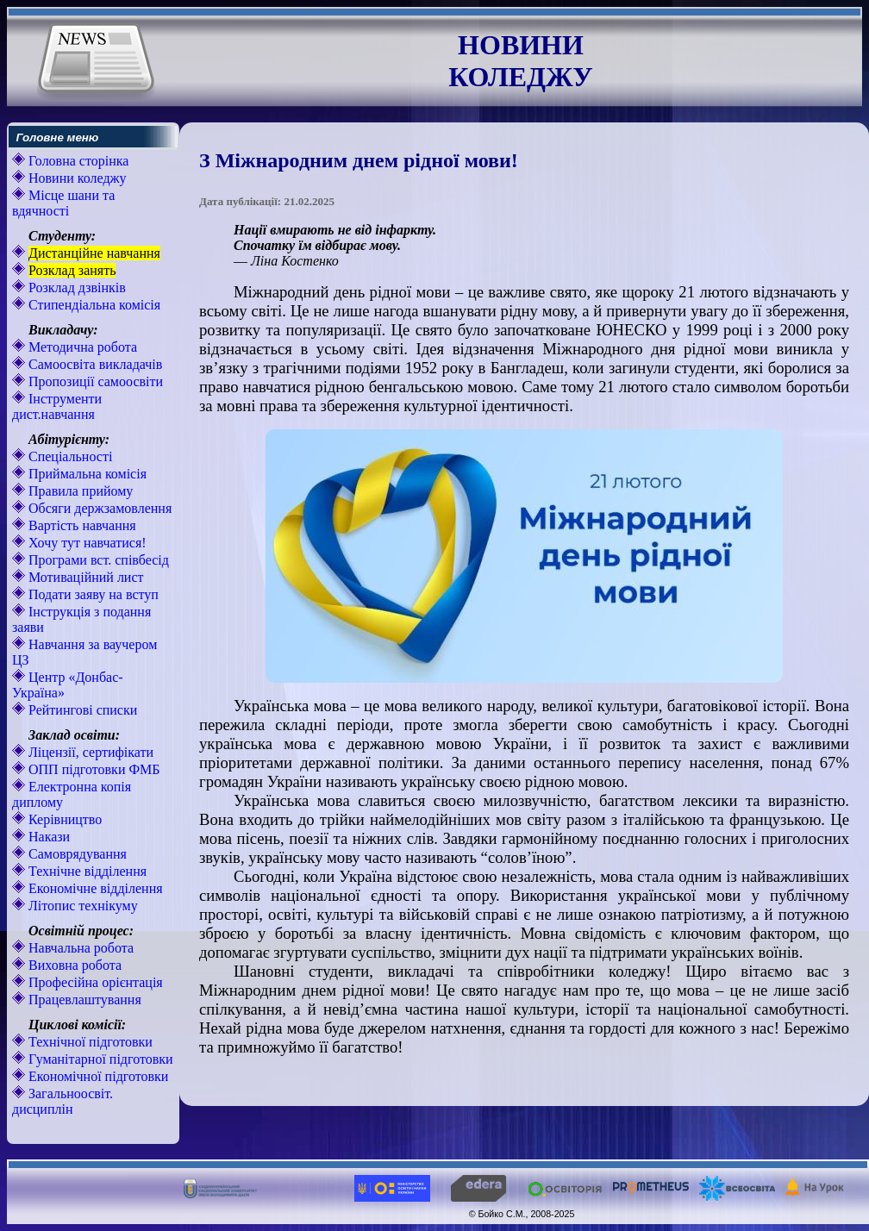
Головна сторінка (76, 160)
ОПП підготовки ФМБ (92, 769)
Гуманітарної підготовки (99, 1059)
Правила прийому (79, 491)
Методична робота (81, 347)
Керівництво (63, 819)
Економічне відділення (94, 888)
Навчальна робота (79, 947)
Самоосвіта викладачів (93, 364)
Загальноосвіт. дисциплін (62, 1101)
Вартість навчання (80, 525)
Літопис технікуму (81, 905)
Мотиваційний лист (84, 577)
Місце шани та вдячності (63, 203)
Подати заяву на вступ (92, 594)
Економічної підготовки (96, 1076)
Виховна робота (73, 965)
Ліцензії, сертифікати (89, 752)
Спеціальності (68, 456)
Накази (47, 836)
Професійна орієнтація (94, 982)
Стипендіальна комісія (92, 304)
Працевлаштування (83, 999)
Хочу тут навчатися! (86, 542)
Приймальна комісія (86, 473)
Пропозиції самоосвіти (94, 381)
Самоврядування (76, 854)
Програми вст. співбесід (97, 560)
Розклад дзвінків (75, 287)
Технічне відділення (86, 871)
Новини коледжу (76, 178)
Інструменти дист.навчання (57, 406)
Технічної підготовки (89, 1041)
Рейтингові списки (81, 710)
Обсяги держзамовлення (98, 508)
